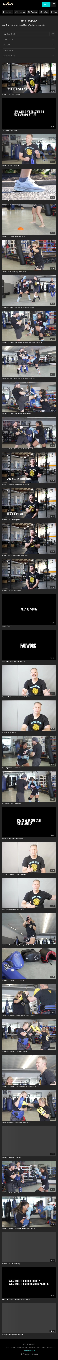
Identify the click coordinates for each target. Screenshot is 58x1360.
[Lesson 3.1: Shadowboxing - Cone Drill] (29, 236)
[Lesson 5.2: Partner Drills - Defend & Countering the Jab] (29, 1228)
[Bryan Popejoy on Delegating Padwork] (29, 661)
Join (46, 4)
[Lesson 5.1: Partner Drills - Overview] (29, 1193)
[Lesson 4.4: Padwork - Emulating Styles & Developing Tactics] (29, 1087)
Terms (7, 1347)
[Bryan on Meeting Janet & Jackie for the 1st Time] (29, 697)
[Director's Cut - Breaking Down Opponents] (29, 555)
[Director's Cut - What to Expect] (29, 95)
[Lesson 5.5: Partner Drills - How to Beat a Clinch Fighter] (29, 378)
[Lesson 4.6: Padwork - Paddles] (29, 1157)
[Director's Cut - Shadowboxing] (29, 1264)
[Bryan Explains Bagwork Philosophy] (29, 909)
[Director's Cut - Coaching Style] (29, 520)
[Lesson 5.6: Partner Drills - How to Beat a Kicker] (29, 414)
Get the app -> (29, 1350)
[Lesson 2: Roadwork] (29, 201)
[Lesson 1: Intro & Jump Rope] (29, 165)
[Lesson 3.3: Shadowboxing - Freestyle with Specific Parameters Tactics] (29, 945)
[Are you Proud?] (29, 626)
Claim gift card (34, 1347)
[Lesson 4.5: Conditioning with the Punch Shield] (29, 1122)
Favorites (20, 12)
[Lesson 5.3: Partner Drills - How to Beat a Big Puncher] (29, 307)
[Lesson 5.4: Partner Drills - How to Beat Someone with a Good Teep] (29, 343)
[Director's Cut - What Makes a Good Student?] (29, 484)
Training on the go (47, 1347)
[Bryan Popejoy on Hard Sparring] (29, 768)
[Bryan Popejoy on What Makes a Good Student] (29, 1299)
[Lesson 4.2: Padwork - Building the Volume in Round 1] (29, 1016)
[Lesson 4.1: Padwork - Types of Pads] (29, 980)
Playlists (32, 12)
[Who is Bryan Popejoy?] (29, 732)
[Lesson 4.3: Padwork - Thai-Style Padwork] (29, 1051)
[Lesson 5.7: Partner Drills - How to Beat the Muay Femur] (29, 449)
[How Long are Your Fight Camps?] (29, 803)
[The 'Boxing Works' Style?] (29, 130)
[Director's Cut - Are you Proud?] (29, 591)
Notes (44, 12)
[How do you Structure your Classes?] (29, 839)
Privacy (13, 1347)
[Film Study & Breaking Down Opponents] (29, 874)
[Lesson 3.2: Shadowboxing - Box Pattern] (29, 272)
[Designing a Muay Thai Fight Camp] (29, 1335)
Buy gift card (22, 1347)
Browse (7, 12)
